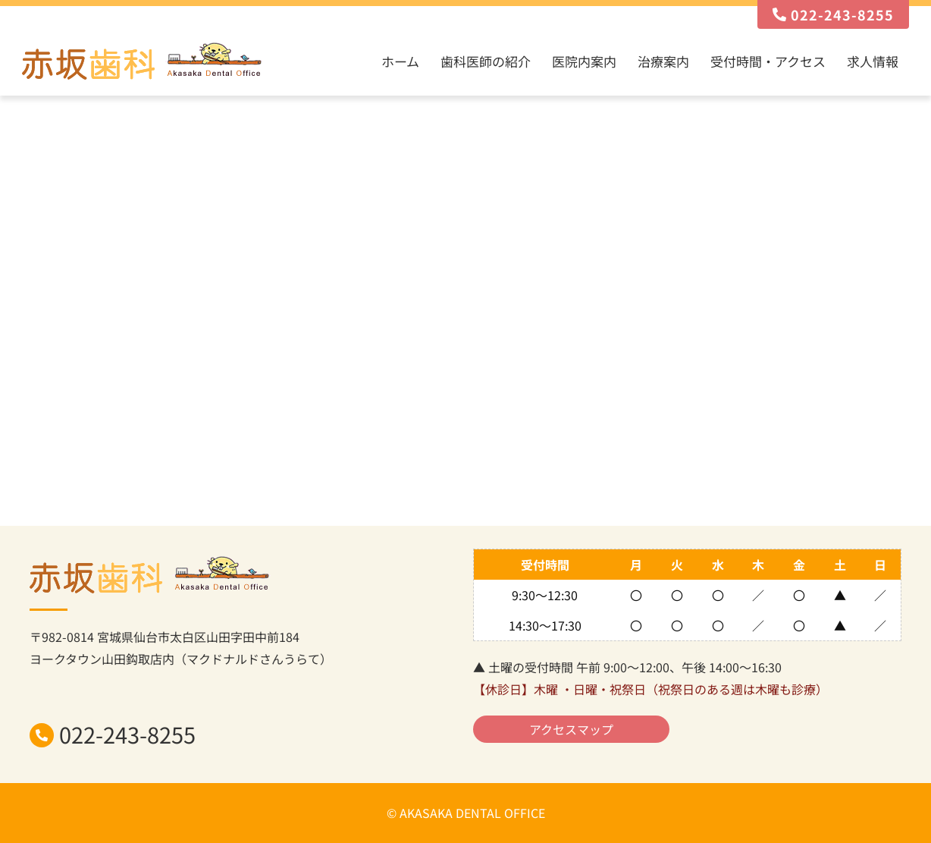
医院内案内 (584, 61)
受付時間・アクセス (768, 61)
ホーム (400, 61)
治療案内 (663, 61)
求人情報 (872, 61)
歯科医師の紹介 (485, 61)
